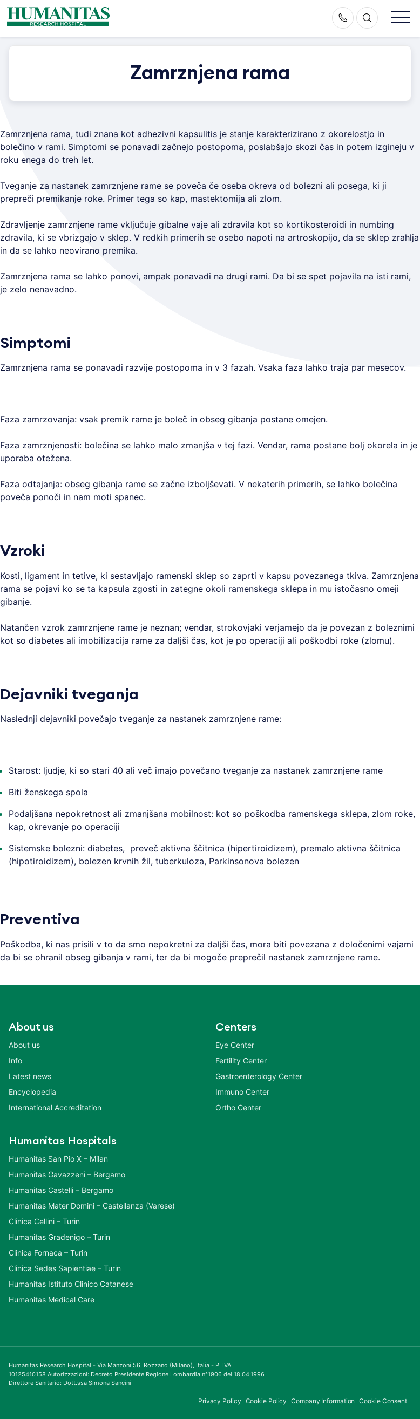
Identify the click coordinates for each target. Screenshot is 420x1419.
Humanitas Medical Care (51, 1299)
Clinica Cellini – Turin (44, 1221)
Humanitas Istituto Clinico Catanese (71, 1283)
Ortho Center (238, 1107)
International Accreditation (55, 1107)
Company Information (323, 1401)
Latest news (30, 1076)
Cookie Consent (383, 1401)
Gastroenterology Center (258, 1076)
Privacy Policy (219, 1401)
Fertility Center (241, 1060)
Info (15, 1060)
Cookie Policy (266, 1401)
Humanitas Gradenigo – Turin (59, 1236)
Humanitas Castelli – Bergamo (61, 1190)
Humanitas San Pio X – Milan (58, 1158)
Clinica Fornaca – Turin (48, 1252)
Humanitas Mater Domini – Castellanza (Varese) (92, 1205)
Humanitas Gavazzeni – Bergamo (67, 1174)
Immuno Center (242, 1091)
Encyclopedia (32, 1091)
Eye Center (234, 1044)
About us (24, 1044)
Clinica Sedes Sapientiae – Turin (65, 1268)
